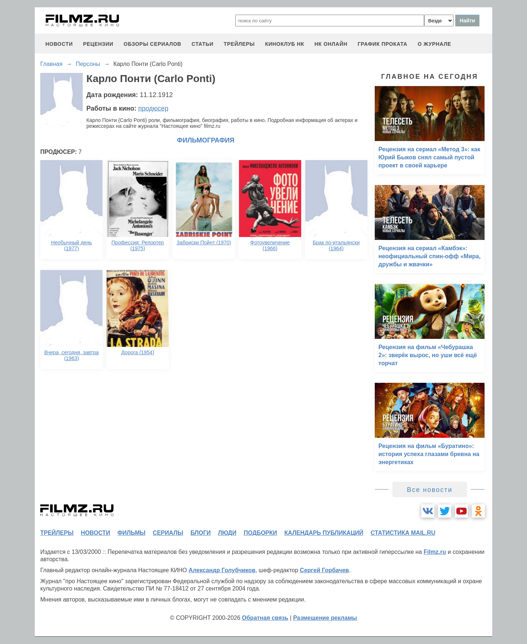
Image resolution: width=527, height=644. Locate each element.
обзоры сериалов (153, 44)
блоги (200, 533)
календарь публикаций (323, 533)
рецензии (98, 44)
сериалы (168, 533)
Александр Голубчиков (221, 570)
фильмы (131, 533)
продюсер (153, 108)
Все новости (430, 489)
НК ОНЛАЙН (330, 44)
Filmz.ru (434, 552)
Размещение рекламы (325, 618)
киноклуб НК (284, 44)
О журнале (434, 44)
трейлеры (239, 44)
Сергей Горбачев (324, 570)
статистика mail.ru (403, 533)
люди (227, 533)
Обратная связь (265, 618)
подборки (260, 533)
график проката (382, 44)
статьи (202, 44)
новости (59, 44)
